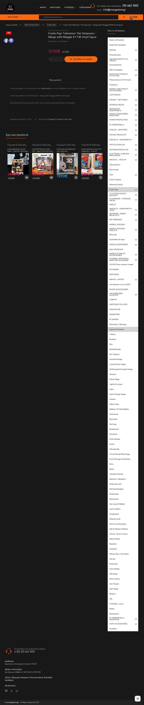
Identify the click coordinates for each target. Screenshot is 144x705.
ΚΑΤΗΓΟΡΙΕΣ (55, 7)
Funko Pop (51, 25)
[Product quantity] (56, 59)
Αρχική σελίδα (12, 25)
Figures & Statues (54, 30)
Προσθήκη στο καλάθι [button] (76, 177)
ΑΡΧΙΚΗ (43, 7)
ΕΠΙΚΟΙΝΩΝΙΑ (85, 7)
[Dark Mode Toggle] (138, 699)
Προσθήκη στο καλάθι (82, 59)
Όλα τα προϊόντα (32, 25)
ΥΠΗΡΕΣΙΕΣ (69, 7)
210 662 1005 (130, 5)
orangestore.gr (13, 702)
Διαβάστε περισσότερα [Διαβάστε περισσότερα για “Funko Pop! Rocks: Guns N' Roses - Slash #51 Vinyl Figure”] (27, 177)
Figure (60, 145)
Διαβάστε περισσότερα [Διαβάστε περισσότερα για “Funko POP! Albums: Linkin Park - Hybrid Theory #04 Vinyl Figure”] (51, 177)
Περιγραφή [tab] (55, 80)
